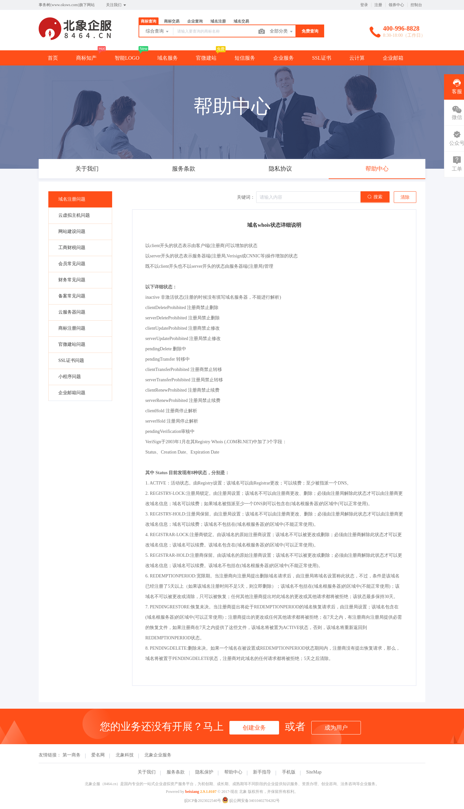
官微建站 (206, 58)
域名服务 (167, 58)
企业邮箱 (393, 58)
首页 (53, 58)
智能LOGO (127, 58)
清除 (405, 197)
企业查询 (195, 21)
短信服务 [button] (245, 58)
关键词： (246, 197)
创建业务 (254, 727)
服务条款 (176, 772)
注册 (378, 5)
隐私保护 (204, 772)
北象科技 (125, 755)
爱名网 (98, 755)
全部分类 (282, 31)
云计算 (357, 58)
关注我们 (116, 5)
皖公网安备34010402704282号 (251, 800)
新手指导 (262, 772)
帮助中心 (233, 772)
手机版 (288, 772)
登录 (364, 5)
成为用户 (336, 727)
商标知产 (86, 58)
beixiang (192, 791)
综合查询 (157, 31)
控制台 (416, 5)
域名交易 (241, 21)
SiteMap (313, 772)
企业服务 (283, 58)
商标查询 (148, 21)
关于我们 (147, 772)
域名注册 (218, 21)
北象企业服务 (157, 755)
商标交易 (171, 21)
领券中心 (396, 5)
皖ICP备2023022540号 (202, 800)
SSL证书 (321, 58)
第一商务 (72, 755)
